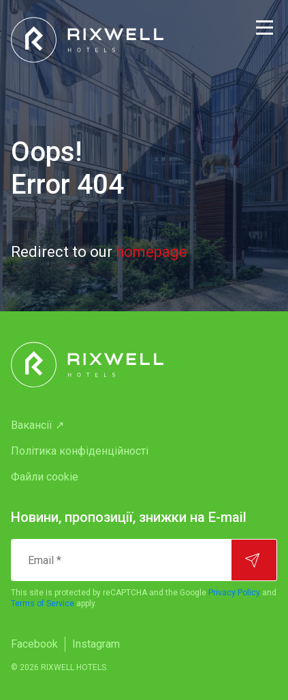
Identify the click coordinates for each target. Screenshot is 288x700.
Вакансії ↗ (37, 425)
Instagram (96, 643)
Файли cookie (44, 476)
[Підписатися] (253, 560)
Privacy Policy (234, 592)
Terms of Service (42, 603)
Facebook (34, 643)
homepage (151, 251)
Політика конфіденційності (79, 450)
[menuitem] (144, 425)
